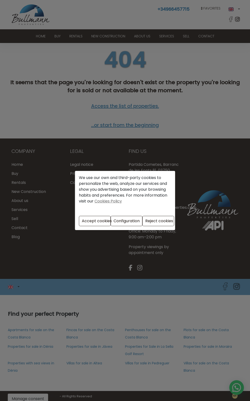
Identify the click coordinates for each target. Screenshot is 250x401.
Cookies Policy (108, 201)
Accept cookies (96, 221)
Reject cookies (159, 221)
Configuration (127, 221)
